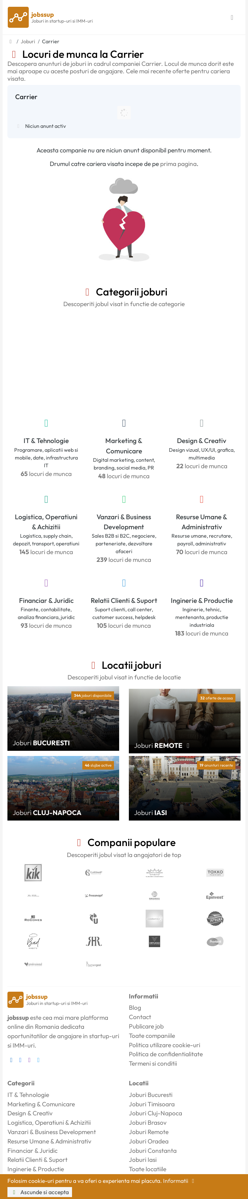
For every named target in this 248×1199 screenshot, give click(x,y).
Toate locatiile (147, 1169)
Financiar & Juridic (46, 600)
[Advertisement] (124, 361)
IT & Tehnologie (46, 440)
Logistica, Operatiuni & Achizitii (46, 521)
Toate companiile (152, 1035)
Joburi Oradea (149, 1141)
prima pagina (178, 164)
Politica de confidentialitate (166, 1054)
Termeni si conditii (153, 1063)
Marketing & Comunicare (123, 445)
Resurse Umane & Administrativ (201, 521)
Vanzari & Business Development (124, 521)
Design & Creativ (201, 440)
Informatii (180, 1180)
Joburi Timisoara (152, 1104)
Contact (140, 1017)
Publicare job (146, 1026)
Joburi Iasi (143, 1159)
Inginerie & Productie (202, 600)
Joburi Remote (149, 1132)
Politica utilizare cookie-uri (164, 1045)
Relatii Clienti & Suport (124, 600)
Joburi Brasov (148, 1122)
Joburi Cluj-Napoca (155, 1113)
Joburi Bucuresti (150, 1095)
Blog (135, 1007)
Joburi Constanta (153, 1150)
